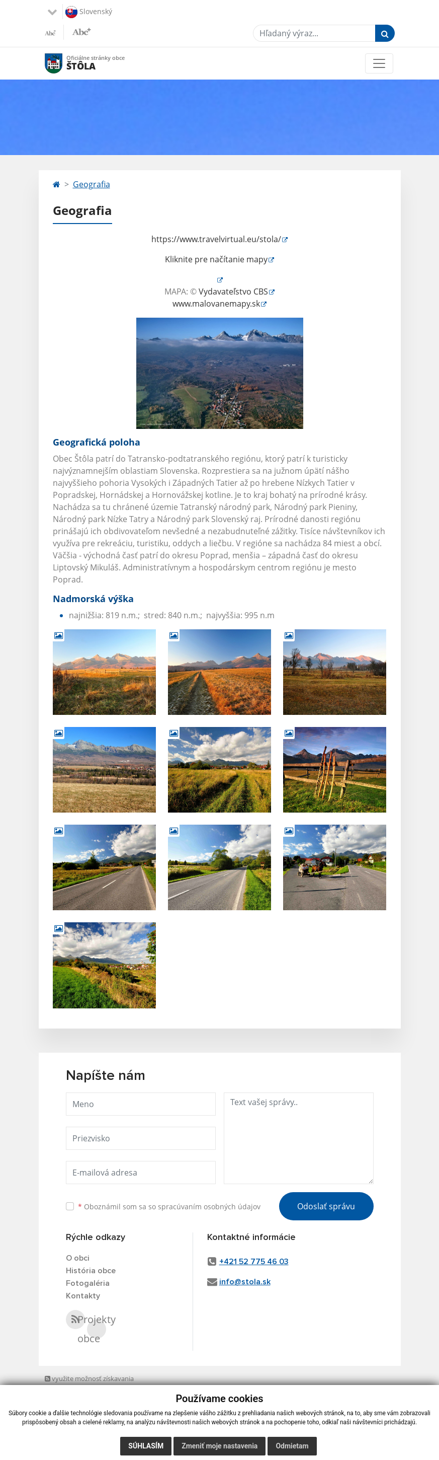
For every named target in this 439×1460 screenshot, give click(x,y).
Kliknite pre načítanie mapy (216, 259)
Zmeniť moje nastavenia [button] (219, 1446)
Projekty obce (96, 1329)
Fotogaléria (88, 1283)
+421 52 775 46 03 (254, 1262)
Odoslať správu (326, 1206)
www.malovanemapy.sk (216, 303)
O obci (78, 1258)
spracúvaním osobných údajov (209, 1206)
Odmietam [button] (292, 1446)
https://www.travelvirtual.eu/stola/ (216, 239)
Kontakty (83, 1296)
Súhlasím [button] (145, 1446)
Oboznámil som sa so (169, 1206)
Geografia (91, 184)
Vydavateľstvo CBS (233, 291)
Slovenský (88, 12)
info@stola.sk (245, 1282)
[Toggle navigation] (379, 63)
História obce (91, 1271)
